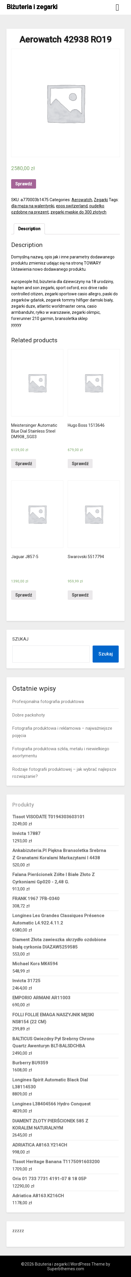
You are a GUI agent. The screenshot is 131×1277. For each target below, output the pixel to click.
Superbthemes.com (65, 1268)
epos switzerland (72, 206)
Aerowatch (82, 199)
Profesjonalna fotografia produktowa (48, 701)
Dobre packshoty (28, 715)
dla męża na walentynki (32, 206)
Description (29, 228)
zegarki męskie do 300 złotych (78, 212)
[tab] (29, 228)
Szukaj (20, 639)
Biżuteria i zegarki (31, 7)
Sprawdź (23, 184)
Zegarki (101, 199)
